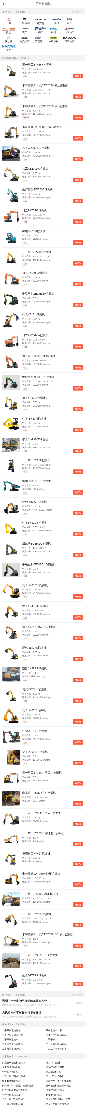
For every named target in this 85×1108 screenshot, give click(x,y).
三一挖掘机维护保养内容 (58, 1085)
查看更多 (76, 11)
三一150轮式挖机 (55, 1076)
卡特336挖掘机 (10, 1071)
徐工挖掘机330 (53, 1071)
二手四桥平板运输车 (12, 1044)
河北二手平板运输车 (56, 1035)
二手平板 (50, 1039)
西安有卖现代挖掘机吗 (57, 1104)
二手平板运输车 (10, 1039)
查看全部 (76, 994)
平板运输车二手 (54, 1030)
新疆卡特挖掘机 (54, 1094)
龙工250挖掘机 (53, 1062)
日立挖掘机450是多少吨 (14, 1090)
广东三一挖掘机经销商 (13, 1062)
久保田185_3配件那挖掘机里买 (18, 1085)
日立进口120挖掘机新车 (58, 1099)
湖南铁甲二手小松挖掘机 (58, 1081)
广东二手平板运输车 (56, 1048)
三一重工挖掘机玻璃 (12, 1104)
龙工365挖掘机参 (11, 1067)
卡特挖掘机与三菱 (11, 1094)
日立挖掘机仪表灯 (55, 1067)
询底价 (78, 76)
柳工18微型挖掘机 (11, 1081)
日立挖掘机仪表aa (55, 1090)
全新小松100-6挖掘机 (13, 1099)
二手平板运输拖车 (11, 1030)
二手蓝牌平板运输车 (12, 1048)
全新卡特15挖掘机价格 (14, 1076)
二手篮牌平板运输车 (56, 1044)
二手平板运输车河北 (12, 1035)
